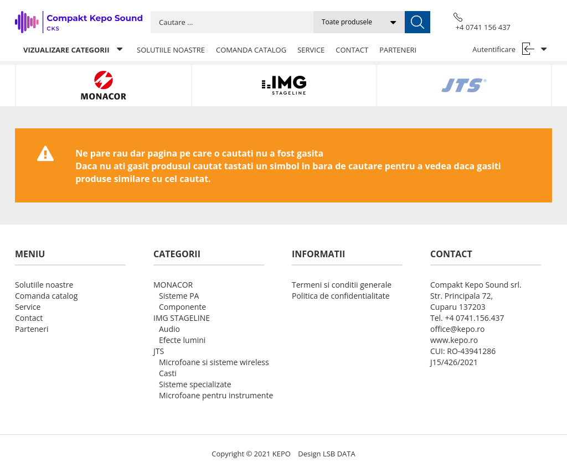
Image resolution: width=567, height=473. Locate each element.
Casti (168, 373)
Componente (182, 307)
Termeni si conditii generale (341, 284)
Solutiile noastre (171, 50)
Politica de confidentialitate (341, 295)
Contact (352, 50)
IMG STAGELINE (181, 318)
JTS (158, 351)
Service (310, 50)
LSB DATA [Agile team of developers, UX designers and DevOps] (339, 454)
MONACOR (173, 284)
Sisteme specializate (195, 384)
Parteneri (397, 50)
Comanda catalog (251, 50)
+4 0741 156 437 (483, 27)
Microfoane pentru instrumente (216, 395)
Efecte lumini (182, 340)
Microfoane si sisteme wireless (214, 362)
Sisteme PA (179, 295)
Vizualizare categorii (72, 49)
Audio (169, 329)
